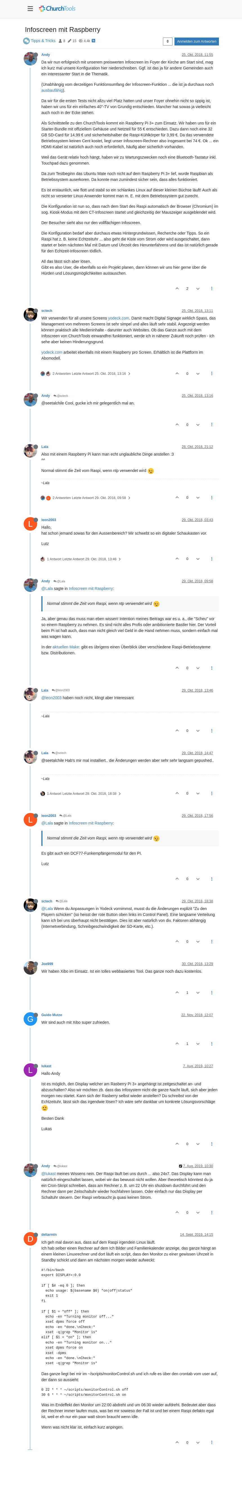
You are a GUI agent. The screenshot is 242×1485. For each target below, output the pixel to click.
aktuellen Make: (66, 647)
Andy (45, 55)
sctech (46, 311)
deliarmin (49, 1235)
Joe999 (47, 964)
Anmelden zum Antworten (196, 41)
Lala (44, 447)
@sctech (60, 395)
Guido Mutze (51, 1015)
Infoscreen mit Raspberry (91, 588)
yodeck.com (118, 318)
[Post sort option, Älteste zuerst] (167, 41)
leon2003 (48, 520)
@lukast (60, 1166)
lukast (46, 1066)
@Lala (59, 581)
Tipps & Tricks (43, 40)
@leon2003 (61, 690)
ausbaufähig (52, 90)
